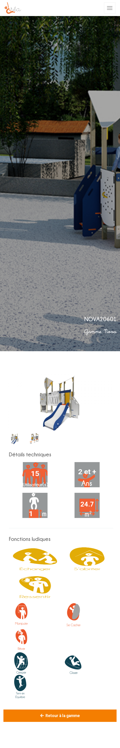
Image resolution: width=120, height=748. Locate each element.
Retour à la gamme (60, 715)
